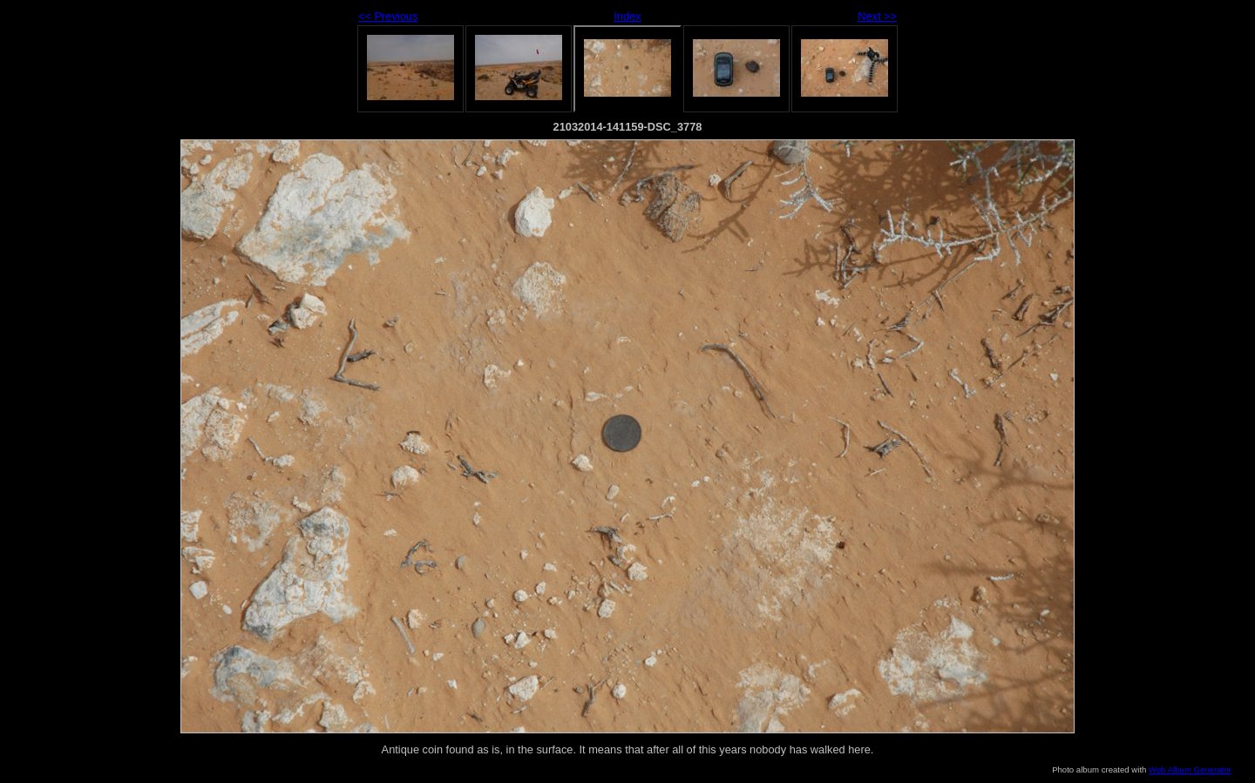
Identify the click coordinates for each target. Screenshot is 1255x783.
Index (627, 16)
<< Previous (387, 16)
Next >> (877, 16)
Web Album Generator (1190, 769)
